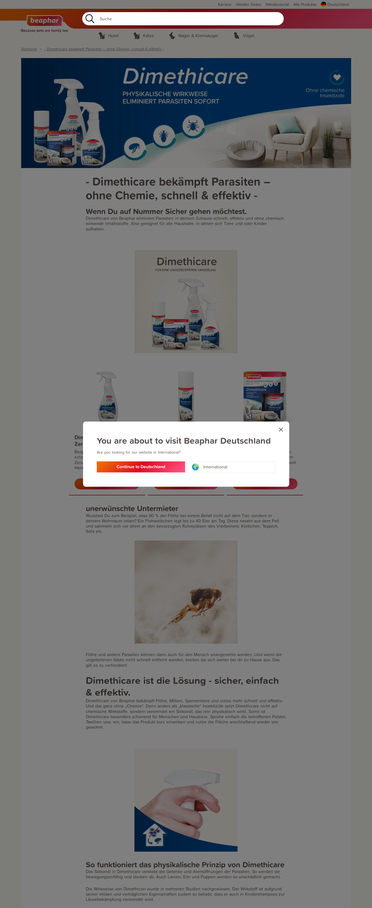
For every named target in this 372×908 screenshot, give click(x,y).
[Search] (183, 18)
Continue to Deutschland (141, 467)
